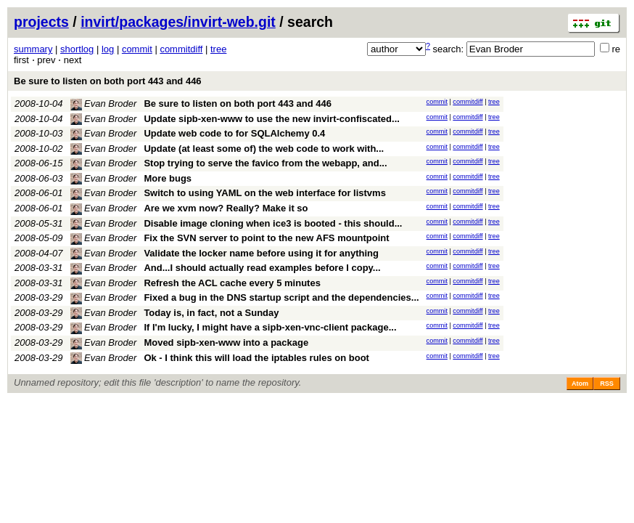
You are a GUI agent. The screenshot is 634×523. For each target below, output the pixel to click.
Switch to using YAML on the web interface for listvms (265, 192)
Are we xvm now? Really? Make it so (226, 208)
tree (218, 49)
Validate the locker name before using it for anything (261, 253)
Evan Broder (103, 103)
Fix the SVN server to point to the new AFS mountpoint (266, 237)
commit (137, 49)
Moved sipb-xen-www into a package (226, 342)
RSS (607, 383)
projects (41, 22)
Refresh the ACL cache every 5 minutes (232, 282)
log (108, 49)
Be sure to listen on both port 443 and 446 (108, 81)
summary (33, 49)
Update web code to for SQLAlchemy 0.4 (234, 133)
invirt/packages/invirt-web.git (178, 22)
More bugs (168, 178)
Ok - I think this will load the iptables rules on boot (256, 357)
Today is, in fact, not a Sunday (211, 312)
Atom (580, 383)
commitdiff (181, 49)
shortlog (77, 49)
